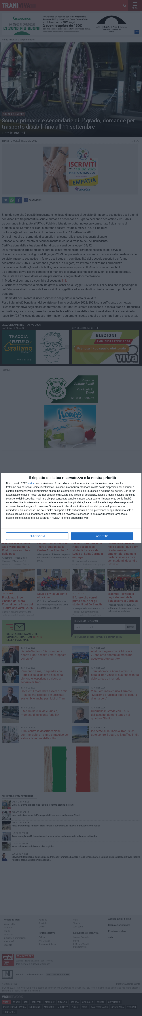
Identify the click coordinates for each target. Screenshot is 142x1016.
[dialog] (71, 508)
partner (31, 483)
